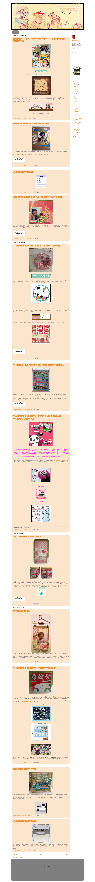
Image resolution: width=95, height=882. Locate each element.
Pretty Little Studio (23, 586)
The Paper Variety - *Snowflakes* (34, 668)
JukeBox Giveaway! (25, 821)
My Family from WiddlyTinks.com (47, 874)
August (75, 91)
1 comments (29, 165)
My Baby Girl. (21, 611)
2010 (74, 136)
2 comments (29, 192)
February (75, 101)
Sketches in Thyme (25, 769)
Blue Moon (41, 151)
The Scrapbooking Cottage (36, 309)
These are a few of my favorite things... (38, 365)
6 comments (29, 815)
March (75, 99)
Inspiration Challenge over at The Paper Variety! (77, 105)
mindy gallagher (20, 118)
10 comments (29, 762)
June (75, 94)
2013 (74, 79)
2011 (73, 83)
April (75, 98)
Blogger (49, 878)
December (76, 84)
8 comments (29, 850)
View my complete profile (76, 49)
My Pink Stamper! (57, 460)
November (76, 86)
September (76, 89)
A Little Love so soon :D (27, 537)
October (75, 88)
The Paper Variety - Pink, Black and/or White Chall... (77, 122)
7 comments (29, 661)
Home (15, 32)
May (75, 96)
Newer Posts (16, 854)
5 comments (29, 409)
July (75, 93)
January (75, 103)
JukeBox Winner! (23, 172)
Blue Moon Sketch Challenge (31, 124)
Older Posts (66, 854)
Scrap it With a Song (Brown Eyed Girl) (37, 197)
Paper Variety (25, 458)
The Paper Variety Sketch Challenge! (36, 246)
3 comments (29, 118)
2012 (74, 81)
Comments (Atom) (21, 857)
